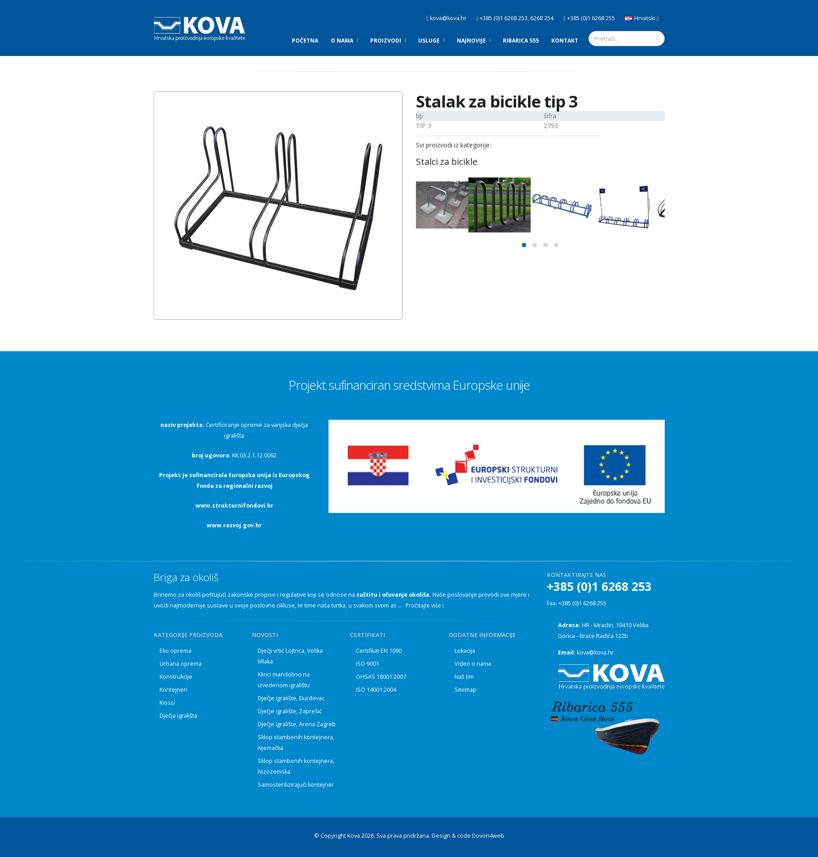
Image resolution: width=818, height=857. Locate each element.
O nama (342, 40)
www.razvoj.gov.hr (234, 525)
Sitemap (465, 689)
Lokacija (464, 651)
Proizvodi (385, 40)
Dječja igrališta (178, 715)
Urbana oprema (181, 664)
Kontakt (564, 40)
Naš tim (464, 676)
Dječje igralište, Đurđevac (291, 698)
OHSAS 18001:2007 (381, 676)
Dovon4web (488, 836)
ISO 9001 (367, 664)
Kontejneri (173, 689)
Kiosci (167, 702)
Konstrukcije (176, 676)
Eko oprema (175, 651)
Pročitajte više (425, 605)
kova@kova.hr (595, 652)
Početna (305, 40)
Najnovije (471, 40)
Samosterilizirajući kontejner (296, 784)
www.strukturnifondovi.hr (234, 505)
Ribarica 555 (521, 40)
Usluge (429, 40)
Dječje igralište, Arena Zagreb (297, 724)
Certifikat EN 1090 (379, 651)
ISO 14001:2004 (376, 689)
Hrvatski (642, 18)
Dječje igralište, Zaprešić (290, 711)
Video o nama (472, 664)
